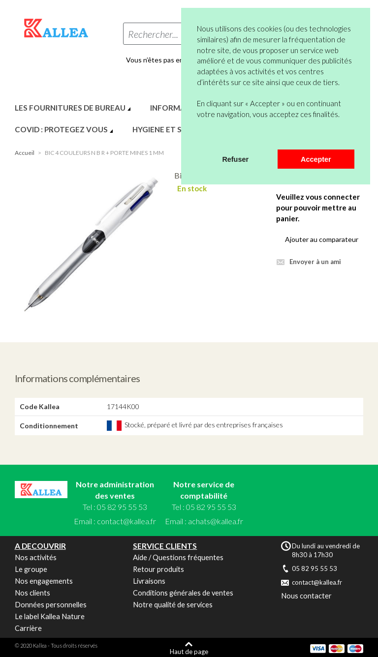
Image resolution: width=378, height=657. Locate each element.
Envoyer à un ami (315, 262)
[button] (198, 136)
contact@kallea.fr (126, 521)
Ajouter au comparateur (321, 239)
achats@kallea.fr (215, 521)
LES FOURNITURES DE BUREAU (70, 107)
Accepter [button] (316, 159)
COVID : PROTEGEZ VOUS (61, 129)
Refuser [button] (235, 159)
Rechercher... (153, 34)
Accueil (24, 152)
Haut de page (189, 651)
